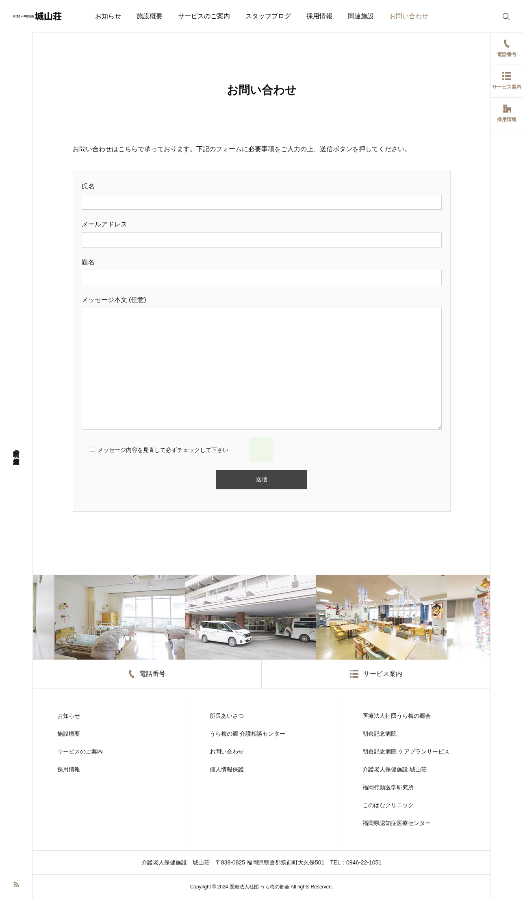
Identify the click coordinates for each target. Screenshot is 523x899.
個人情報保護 (227, 769)
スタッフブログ (268, 16)
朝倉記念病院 (379, 733)
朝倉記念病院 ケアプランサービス (405, 751)
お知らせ (108, 16)
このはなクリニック (388, 805)
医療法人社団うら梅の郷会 (396, 716)
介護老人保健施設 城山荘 (394, 769)
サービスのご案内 (204, 16)
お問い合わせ (408, 16)
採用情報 (319, 16)
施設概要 (150, 16)
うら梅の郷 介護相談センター (247, 733)
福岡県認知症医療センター (396, 823)
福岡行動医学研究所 (388, 787)
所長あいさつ (227, 716)
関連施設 (361, 16)
